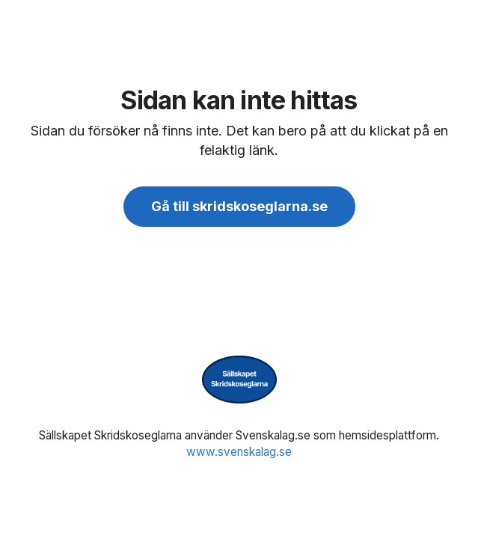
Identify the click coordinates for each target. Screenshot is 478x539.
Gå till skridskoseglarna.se (239, 206)
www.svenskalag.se (239, 452)
